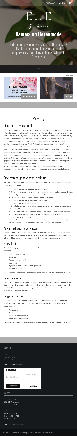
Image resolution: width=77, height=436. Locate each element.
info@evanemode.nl (17, 424)
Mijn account (51, 2)
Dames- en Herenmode (38, 34)
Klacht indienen (10, 357)
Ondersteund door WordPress (14, 433)
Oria (35, 433)
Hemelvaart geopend (29, 96)
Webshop (62, 2)
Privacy (6, 354)
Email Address (13, 377)
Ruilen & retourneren (12, 360)
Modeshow (69, 96)
